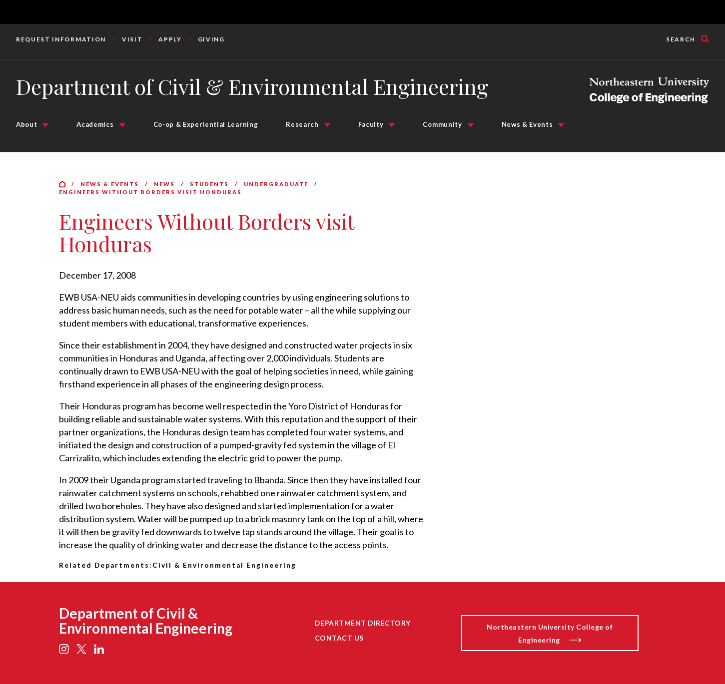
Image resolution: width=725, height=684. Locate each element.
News (164, 184)
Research (302, 124)
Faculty (371, 124)
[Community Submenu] (471, 125)
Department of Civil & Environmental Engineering (252, 86)
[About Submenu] (45, 125)
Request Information (61, 39)
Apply (169, 39)
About (26, 124)
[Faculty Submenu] (392, 125)
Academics (94, 124)
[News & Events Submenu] (561, 125)
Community (442, 124)
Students (209, 184)
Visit (132, 39)
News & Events (527, 124)
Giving (211, 39)
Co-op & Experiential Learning (205, 124)
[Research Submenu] (327, 125)
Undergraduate (276, 184)
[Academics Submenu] (122, 125)
